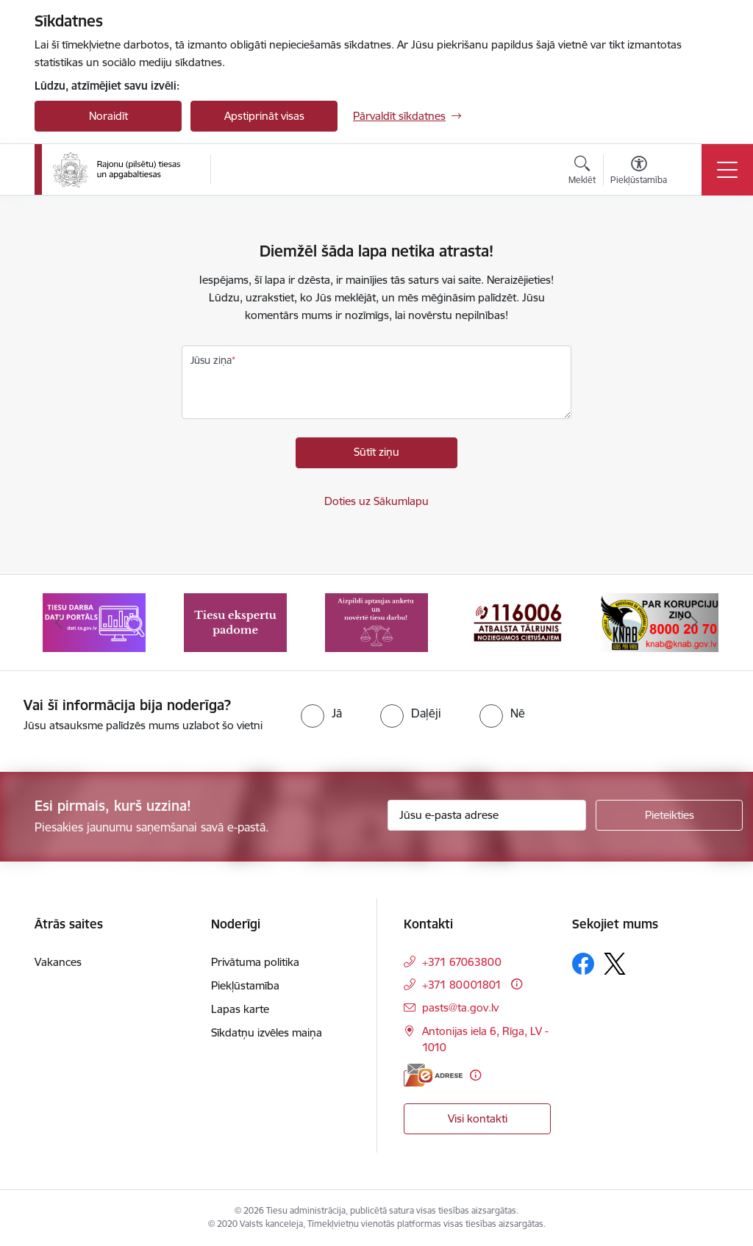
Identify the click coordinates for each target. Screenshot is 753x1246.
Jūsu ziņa (211, 360)
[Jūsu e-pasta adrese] (487, 815)
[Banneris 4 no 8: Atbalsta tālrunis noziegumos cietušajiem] (517, 622)
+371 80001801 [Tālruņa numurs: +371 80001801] (462, 985)
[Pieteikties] (669, 815)
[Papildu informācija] (516, 983)
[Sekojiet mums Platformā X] (615, 964)
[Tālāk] (694, 623)
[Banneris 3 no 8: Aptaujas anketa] (376, 622)
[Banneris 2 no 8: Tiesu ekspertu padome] (235, 622)
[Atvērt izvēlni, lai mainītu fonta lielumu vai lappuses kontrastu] (638, 172)
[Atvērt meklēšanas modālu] (582, 172)
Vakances (58, 962)
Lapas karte (240, 1009)
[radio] (321, 713)
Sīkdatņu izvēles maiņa (266, 1032)
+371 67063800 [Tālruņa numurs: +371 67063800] (462, 962)
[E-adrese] (433, 1075)
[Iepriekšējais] (59, 623)
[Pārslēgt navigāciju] (727, 170)
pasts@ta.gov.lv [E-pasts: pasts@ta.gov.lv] (460, 1007)
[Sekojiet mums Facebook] (583, 964)
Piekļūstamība (245, 985)
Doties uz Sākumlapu (376, 501)
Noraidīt (108, 116)
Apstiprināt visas (264, 116)
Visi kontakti (477, 1118)
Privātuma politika (255, 962)
